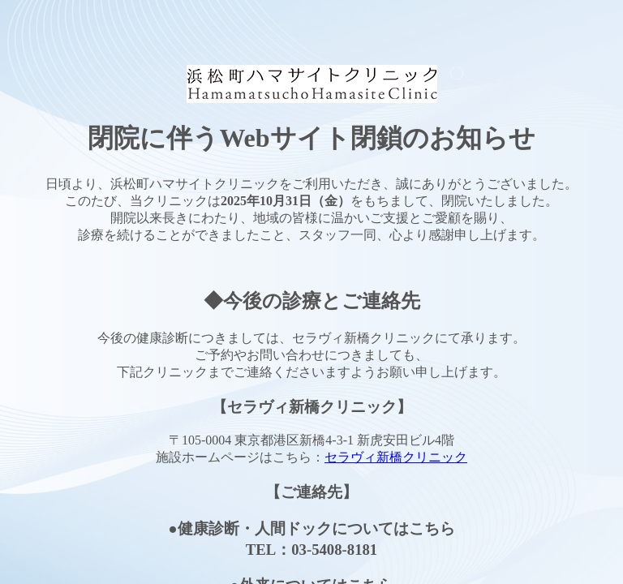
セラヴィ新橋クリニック (395, 457)
